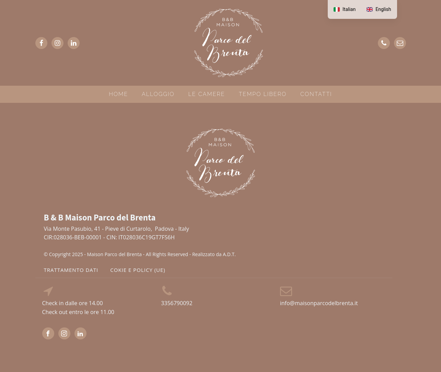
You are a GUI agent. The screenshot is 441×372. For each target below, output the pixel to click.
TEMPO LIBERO (263, 94)
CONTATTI (316, 94)
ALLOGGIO (158, 94)
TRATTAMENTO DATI (71, 269)
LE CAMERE (206, 94)
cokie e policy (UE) (137, 269)
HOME (118, 94)
